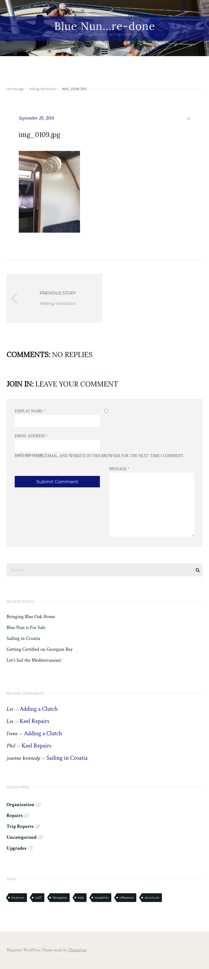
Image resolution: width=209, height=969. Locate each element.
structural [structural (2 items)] (152, 898)
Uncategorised (21, 837)
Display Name (30, 411)
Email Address (31, 436)
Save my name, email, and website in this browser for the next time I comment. (99, 455)
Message (119, 469)
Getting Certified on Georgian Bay (40, 649)
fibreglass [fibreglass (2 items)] (60, 898)
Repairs (15, 815)
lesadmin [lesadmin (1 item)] (102, 898)
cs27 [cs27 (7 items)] (38, 898)
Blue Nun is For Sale (26, 628)
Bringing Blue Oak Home (31, 617)
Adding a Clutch (39, 709)
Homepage (15, 88)
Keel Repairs (34, 721)
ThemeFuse (77, 950)
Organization (20, 804)
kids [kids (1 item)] (81, 898)
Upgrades (16, 848)
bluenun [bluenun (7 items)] (17, 898)
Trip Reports (20, 826)
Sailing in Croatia (23, 639)
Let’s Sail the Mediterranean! (34, 660)
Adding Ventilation (43, 88)
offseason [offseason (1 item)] (126, 898)
